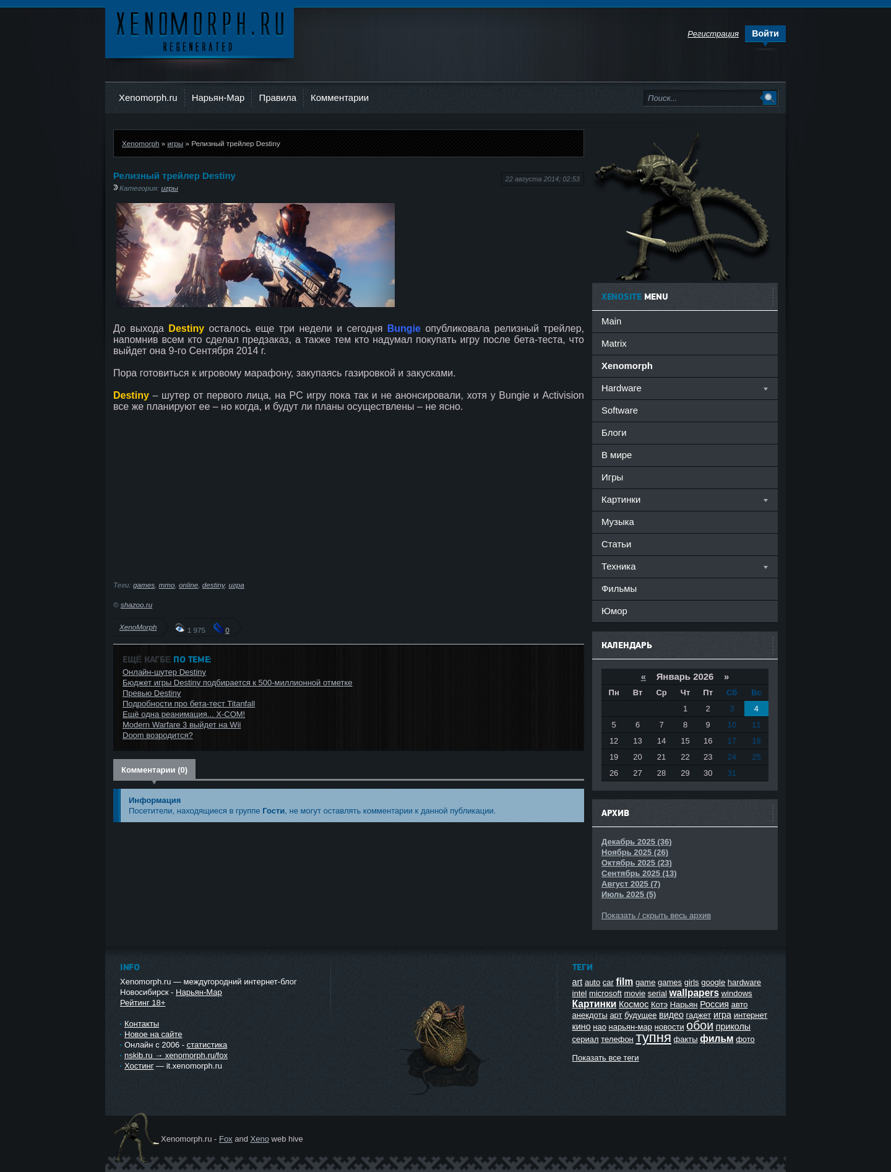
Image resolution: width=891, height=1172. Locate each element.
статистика (207, 1044)
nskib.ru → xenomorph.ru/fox (176, 1055)
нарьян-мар (630, 1026)
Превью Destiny (152, 693)
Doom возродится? (158, 735)
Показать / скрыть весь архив (656, 915)
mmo (167, 585)
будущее (640, 1015)
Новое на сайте (153, 1034)
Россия (714, 1004)
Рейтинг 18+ (142, 1002)
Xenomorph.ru (148, 97)
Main (611, 321)
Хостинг (138, 1065)
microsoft (605, 993)
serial (657, 993)
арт (615, 1015)
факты (686, 1039)
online (188, 585)
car (608, 982)
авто (739, 1004)
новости (669, 1026)
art (577, 982)
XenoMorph (138, 627)
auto (592, 982)
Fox (226, 1139)
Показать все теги (605, 1057)
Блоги (614, 432)
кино (581, 1026)
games (144, 585)
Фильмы (619, 588)
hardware (744, 982)
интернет (751, 1015)
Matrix (614, 343)
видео (671, 1015)
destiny (213, 585)
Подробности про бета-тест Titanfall (189, 703)
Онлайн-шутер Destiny (164, 672)
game (645, 982)
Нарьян (684, 1004)
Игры (612, 477)
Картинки (594, 1004)
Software (619, 410)
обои (699, 1025)
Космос (633, 1004)
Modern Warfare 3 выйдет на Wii (182, 724)
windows (736, 993)
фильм (716, 1038)
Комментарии (340, 97)
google (713, 982)
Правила (277, 97)
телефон (617, 1039)
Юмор (614, 611)
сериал (585, 1039)
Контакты (141, 1023)
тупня (653, 1037)
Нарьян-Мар (218, 97)
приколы (733, 1026)
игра (236, 585)
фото (745, 1039)
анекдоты (590, 1015)
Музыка (617, 521)
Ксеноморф (199, 30)
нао (599, 1026)
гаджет (699, 1015)
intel (579, 993)
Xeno (260, 1139)
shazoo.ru (136, 605)
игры (175, 143)
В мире (616, 454)
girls (691, 982)
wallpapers (694, 993)
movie (634, 993)
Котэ (659, 1004)
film (625, 981)
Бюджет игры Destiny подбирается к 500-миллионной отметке (238, 682)
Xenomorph (140, 143)
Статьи (616, 544)
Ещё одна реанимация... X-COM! (184, 714)
